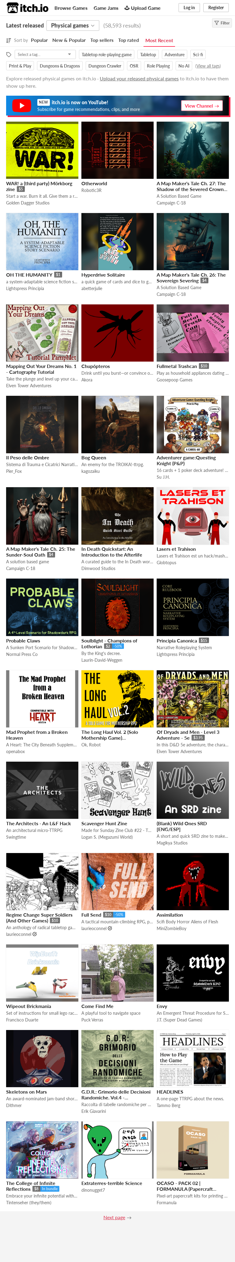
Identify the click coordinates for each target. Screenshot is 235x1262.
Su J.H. (163, 477)
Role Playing (158, 65)
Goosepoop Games (174, 379)
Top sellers (102, 40)
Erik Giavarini (93, 1111)
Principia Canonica (177, 640)
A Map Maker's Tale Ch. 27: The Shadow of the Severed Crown (191, 186)
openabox (15, 751)
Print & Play (20, 65)
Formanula (167, 1202)
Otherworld (94, 183)
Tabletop (148, 54)
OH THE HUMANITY (29, 275)
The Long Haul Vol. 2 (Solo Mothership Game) (109, 735)
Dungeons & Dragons (60, 65)
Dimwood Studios (98, 568)
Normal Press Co (22, 654)
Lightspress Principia (25, 288)
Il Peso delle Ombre (27, 457)
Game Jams (106, 8)
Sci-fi (198, 54)
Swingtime (16, 837)
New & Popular (69, 40)
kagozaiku (90, 471)
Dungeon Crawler (104, 65)
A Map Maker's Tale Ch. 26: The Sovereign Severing (191, 277)
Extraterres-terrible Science (111, 1183)
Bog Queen (93, 457)
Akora (86, 379)
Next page (114, 1217)
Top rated (128, 40)
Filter (222, 22)
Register (216, 7)
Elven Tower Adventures (28, 385)
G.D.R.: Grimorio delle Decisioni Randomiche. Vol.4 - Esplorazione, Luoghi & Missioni (116, 1097)
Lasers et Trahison (176, 549)
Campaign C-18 (171, 202)
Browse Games (71, 8)
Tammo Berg (168, 1105)
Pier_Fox (14, 471)
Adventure (175, 54)
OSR (134, 65)
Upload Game (143, 8)
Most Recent (159, 40)
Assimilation (170, 915)
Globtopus (166, 562)
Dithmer (14, 1105)
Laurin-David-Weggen (101, 660)
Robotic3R (91, 190)
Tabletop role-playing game (107, 54)
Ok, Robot (91, 744)
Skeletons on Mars (26, 1092)
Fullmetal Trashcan (177, 366)
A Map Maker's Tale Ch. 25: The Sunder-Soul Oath (40, 551)
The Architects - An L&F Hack (38, 823)
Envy (162, 1006)
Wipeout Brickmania (28, 1006)
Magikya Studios (172, 842)
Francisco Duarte (22, 1019)
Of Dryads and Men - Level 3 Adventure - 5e (188, 735)
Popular (39, 40)
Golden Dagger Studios (28, 202)
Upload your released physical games (139, 78)
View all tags (208, 65)
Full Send (91, 915)
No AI (183, 65)
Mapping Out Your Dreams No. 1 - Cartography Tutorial (41, 369)
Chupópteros (95, 366)
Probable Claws (23, 640)
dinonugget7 (93, 1190)
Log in (189, 7)
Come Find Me (97, 1006)
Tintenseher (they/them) (28, 1202)
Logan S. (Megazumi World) (107, 837)
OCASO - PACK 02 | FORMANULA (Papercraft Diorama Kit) (185, 1189)
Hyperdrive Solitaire (103, 275)
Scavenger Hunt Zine (104, 823)
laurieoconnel (18, 934)
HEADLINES (170, 1092)
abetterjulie (91, 288)
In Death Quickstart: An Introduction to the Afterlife (111, 551)
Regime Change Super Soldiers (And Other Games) (39, 917)
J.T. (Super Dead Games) (179, 1019)
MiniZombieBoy (171, 928)
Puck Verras (92, 1019)
